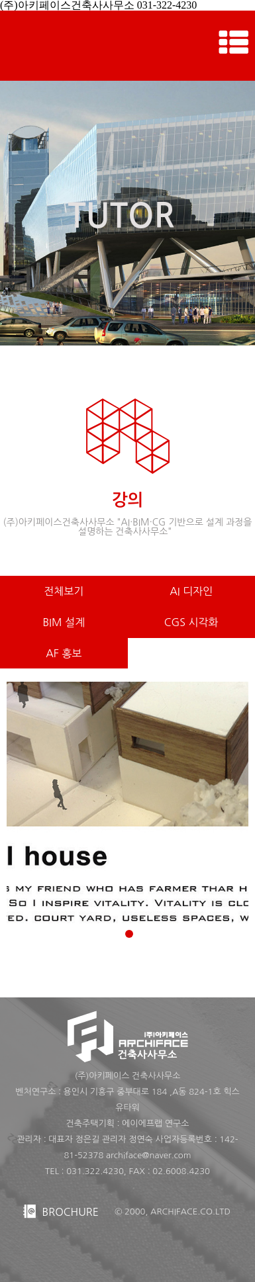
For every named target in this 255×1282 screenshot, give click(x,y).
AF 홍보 (63, 653)
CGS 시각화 (191, 622)
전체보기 (63, 591)
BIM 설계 (63, 622)
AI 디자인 (191, 591)
